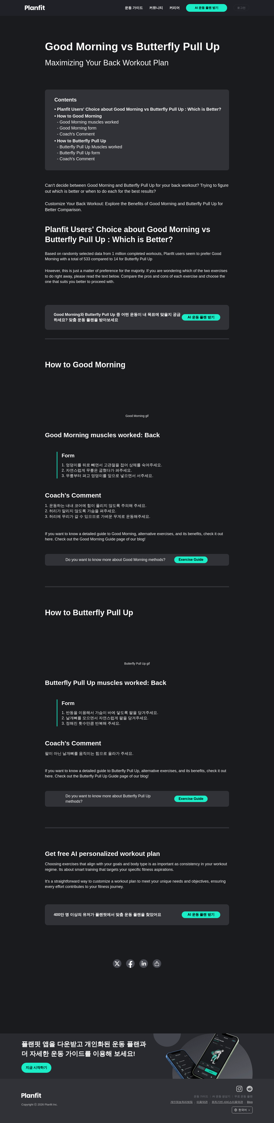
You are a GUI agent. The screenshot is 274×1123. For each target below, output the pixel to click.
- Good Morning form (77, 128)
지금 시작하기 (36, 1067)
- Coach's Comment (76, 134)
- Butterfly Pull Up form (78, 152)
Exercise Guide (191, 559)
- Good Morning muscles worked (88, 122)
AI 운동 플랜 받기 (201, 317)
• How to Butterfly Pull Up (80, 140)
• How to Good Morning (78, 116)
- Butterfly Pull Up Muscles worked (89, 146)
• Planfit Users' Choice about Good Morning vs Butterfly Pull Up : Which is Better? (137, 109)
